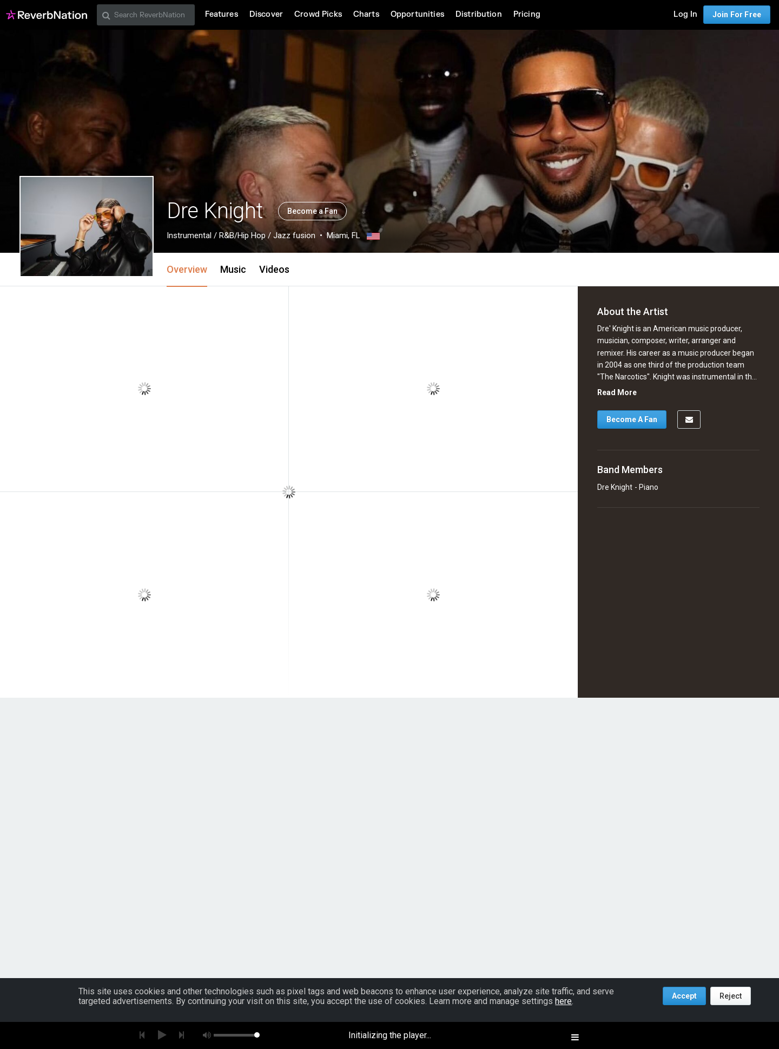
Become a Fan (312, 211)
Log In (685, 14)
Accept (684, 996)
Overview (187, 269)
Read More (617, 392)
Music (233, 269)
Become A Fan (631, 419)
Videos (274, 269)
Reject (730, 996)
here (563, 1001)
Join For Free (736, 14)
